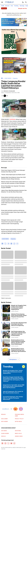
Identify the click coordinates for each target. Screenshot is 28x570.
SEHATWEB (18, 430)
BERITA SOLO (18, 433)
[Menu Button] (2, 2)
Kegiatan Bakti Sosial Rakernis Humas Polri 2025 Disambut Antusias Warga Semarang (13, 178)
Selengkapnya (14, 359)
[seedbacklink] (15, 409)
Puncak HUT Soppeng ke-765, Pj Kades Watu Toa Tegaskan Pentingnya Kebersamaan (13, 398)
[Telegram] (8, 243)
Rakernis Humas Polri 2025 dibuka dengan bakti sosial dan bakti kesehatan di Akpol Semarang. (13, 182)
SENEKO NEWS (19, 436)
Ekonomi (7, 5)
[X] (5, 243)
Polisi (1, 314)
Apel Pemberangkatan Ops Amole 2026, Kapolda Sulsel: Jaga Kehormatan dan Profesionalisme (18, 333)
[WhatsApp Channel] (14, 443)
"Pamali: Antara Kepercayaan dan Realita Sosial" (13, 174)
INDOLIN (3, 436)
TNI (1, 323)
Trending (16, 5)
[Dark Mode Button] (22, 2)
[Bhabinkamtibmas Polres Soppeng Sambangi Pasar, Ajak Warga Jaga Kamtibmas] (6, 352)
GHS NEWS (4, 430)
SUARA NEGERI (5, 433)
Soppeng (13, 238)
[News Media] (21, 409)
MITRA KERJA (18, 421)
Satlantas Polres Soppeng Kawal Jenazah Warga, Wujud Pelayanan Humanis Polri (19, 315)
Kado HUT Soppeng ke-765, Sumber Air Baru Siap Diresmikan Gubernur (13, 392)
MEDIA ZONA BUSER (17, 447)
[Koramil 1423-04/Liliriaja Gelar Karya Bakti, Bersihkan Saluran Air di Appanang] (6, 326)
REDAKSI (3, 414)
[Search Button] (25, 2)
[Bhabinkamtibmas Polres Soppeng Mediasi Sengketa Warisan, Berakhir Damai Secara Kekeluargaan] (6, 343)
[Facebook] (2, 243)
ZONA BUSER (7, 447)
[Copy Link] (17, 243)
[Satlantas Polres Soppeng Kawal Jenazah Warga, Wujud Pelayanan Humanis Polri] (6, 317)
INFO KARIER (4, 421)
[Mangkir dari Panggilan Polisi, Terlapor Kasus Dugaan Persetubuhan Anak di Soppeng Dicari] (6, 308)
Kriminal (1, 307)
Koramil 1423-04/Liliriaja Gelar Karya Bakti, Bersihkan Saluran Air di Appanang (19, 324)
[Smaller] (2, 96)
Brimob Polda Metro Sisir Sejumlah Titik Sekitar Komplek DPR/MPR (13, 186)
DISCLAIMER (4, 418)
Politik (2, 5)
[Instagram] (5, 443)
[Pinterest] (11, 243)
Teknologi (22, 5)
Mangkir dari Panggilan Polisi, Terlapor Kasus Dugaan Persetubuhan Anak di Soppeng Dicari (19, 307)
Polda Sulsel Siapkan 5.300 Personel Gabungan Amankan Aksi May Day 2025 (13, 171)
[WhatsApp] (14, 243)
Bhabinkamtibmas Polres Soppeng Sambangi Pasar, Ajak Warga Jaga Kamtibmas (18, 350)
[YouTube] (11, 443)
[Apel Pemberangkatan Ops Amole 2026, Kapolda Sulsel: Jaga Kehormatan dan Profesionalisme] (6, 334)
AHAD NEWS (5, 238)
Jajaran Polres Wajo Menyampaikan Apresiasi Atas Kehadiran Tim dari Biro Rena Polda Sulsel (14, 191)
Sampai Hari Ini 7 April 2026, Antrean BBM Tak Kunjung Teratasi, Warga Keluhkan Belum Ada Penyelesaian (13, 386)
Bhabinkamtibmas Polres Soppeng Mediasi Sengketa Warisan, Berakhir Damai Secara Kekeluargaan (18, 342)
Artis (12, 5)
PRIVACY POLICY (19, 418)
